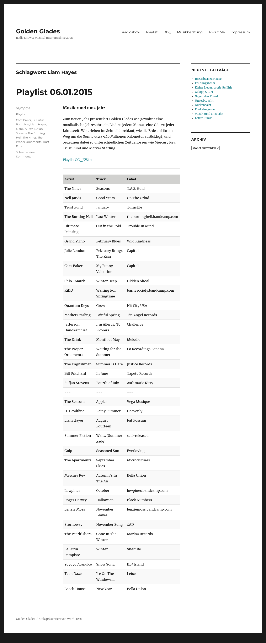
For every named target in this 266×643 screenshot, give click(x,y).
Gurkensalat (203, 105)
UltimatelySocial (167, 640)
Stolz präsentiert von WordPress (60, 619)
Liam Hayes (38, 124)
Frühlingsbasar (205, 83)
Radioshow (131, 32)
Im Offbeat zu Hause (208, 79)
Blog (167, 32)
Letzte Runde (203, 118)
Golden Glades (38, 31)
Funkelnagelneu (205, 109)
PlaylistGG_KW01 (77, 160)
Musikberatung (190, 32)
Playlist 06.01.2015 (54, 92)
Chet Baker (23, 120)
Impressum (240, 32)
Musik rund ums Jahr (209, 114)
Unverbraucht (204, 100)
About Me (216, 32)
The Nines (29, 137)
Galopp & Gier (204, 92)
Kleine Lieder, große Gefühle (213, 87)
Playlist (152, 32)
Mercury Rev (24, 128)
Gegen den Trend (206, 96)
